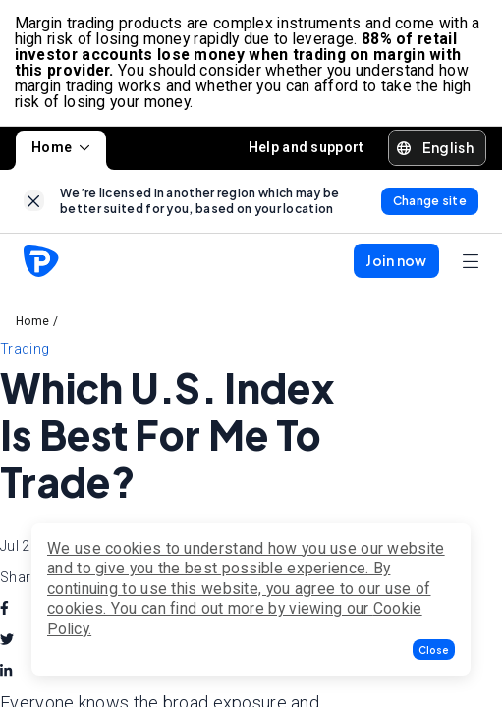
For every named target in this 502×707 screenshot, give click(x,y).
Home (60, 150)
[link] (34, 203)
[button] (434, 649)
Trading (24, 351)
